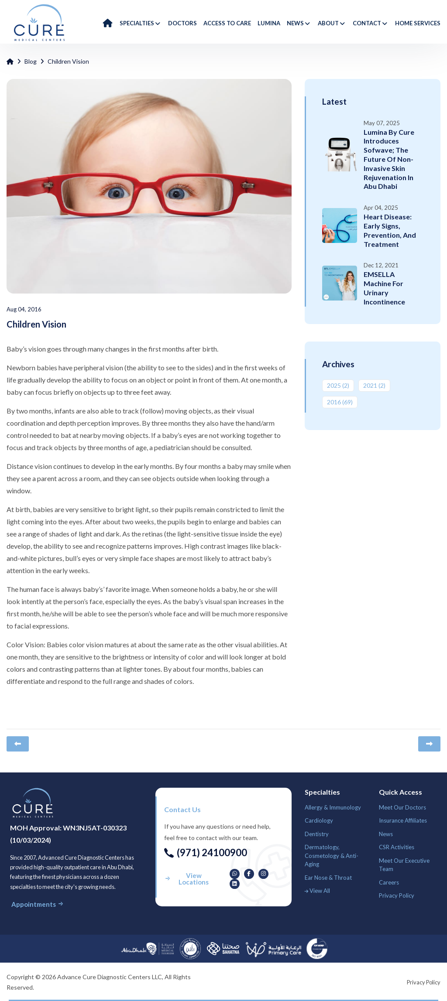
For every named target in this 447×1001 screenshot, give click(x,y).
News (386, 833)
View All (317, 890)
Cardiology (319, 820)
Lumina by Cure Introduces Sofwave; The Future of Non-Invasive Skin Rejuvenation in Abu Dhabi (389, 159)
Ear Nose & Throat (328, 877)
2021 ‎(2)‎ (374, 385)
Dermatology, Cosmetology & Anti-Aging (331, 856)
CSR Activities (396, 847)
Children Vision (68, 61)
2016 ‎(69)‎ (340, 402)
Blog (30, 61)
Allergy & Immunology (333, 807)
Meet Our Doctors (402, 807)
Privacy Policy (396, 895)
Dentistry (317, 833)
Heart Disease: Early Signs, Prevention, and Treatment (390, 230)
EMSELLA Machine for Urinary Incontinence (384, 287)
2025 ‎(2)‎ (338, 385)
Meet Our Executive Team (404, 865)
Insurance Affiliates (403, 820)
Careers (389, 882)
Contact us (182, 809)
